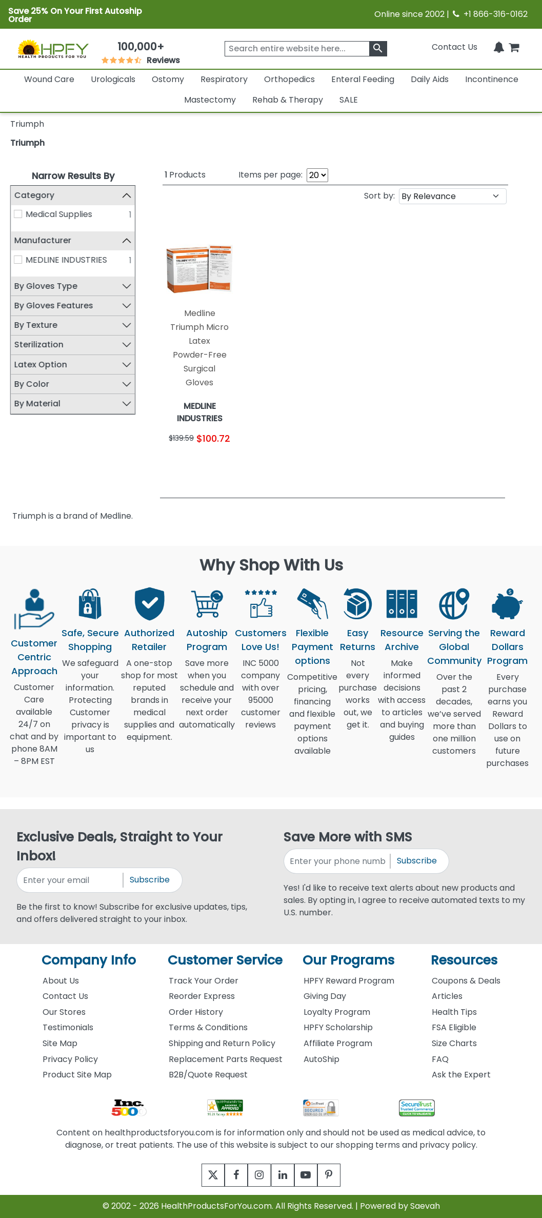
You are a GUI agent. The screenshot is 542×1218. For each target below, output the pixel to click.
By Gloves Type (45, 286)
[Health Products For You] (52, 48)
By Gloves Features (53, 305)
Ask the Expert (461, 1075)
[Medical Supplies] (18, 214)
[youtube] (313, 1175)
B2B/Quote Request (208, 1075)
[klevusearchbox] (378, 48)
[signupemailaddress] (70, 880)
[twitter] (200, 1175)
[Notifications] (499, 47)
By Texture (35, 325)
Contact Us (454, 47)
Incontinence (491, 79)
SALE (348, 100)
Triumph (27, 143)
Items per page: (270, 175)
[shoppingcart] (514, 47)
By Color (31, 384)
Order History (196, 1012)
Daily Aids (430, 79)
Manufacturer (42, 240)
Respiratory (224, 79)
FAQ (440, 1059)
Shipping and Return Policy (222, 1043)
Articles (447, 996)
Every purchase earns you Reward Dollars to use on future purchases (507, 726)
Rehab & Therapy (287, 100)
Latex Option (40, 364)
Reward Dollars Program (507, 646)
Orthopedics (289, 79)
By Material (37, 403)
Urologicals (113, 79)
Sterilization (38, 344)
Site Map (60, 1043)
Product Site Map (77, 1075)
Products (185, 175)
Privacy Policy (70, 1059)
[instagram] (257, 1175)
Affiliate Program (338, 1043)
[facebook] (228, 1175)
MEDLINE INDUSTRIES (66, 260)
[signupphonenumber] (338, 861)
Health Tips (454, 1012)
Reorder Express (202, 996)
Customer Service (225, 960)
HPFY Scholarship (338, 1027)
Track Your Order (203, 981)
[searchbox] (306, 48)
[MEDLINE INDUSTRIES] (18, 260)
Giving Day (325, 996)
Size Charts (454, 1043)
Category (34, 195)
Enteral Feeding (362, 79)
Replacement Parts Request (226, 1059)
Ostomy (168, 79)
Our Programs (348, 960)
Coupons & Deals (466, 981)
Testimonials (68, 1027)
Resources (464, 960)
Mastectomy (210, 100)
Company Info (89, 960)
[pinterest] (341, 1175)
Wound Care (49, 79)
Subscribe (150, 880)
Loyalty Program (337, 1012)
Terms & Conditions (208, 1027)
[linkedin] (285, 1175)
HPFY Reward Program (349, 981)
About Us (61, 981)
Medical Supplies (59, 214)
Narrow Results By (73, 175)
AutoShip (321, 1059)
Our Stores (64, 1012)
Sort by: (379, 196)
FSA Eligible (454, 1027)
